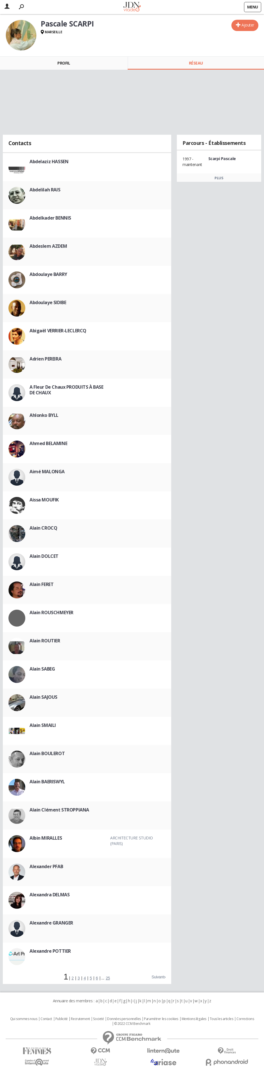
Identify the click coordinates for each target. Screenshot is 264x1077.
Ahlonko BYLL (44, 415)
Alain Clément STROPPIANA (59, 810)
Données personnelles (124, 1019)
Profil (63, 63)
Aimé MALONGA (47, 471)
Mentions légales (194, 1019)
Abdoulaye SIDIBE (48, 302)
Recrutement (80, 1019)
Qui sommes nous (23, 1019)
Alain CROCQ (43, 528)
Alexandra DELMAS (49, 895)
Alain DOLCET (44, 556)
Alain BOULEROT (47, 753)
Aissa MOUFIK (44, 500)
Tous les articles (221, 1019)
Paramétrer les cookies (161, 1019)
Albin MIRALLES (46, 838)
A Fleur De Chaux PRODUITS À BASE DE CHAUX (66, 390)
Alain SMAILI (43, 725)
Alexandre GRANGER (51, 923)
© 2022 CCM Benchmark (132, 1024)
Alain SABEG (42, 669)
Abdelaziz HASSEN (49, 161)
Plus (219, 177)
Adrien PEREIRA (45, 359)
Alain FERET (41, 584)
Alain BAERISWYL (47, 782)
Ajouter (248, 25)
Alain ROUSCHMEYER (51, 612)
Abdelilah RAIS (45, 190)
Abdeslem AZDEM (48, 246)
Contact (46, 1019)
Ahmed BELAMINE (48, 443)
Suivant (158, 977)
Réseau (196, 63)
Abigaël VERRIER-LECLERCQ (58, 331)
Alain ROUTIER (45, 641)
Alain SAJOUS (43, 697)
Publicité (61, 1019)
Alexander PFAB (46, 866)
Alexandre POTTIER (50, 951)
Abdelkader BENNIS (50, 218)
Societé (98, 1019)
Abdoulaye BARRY (48, 274)
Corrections (245, 1019)
